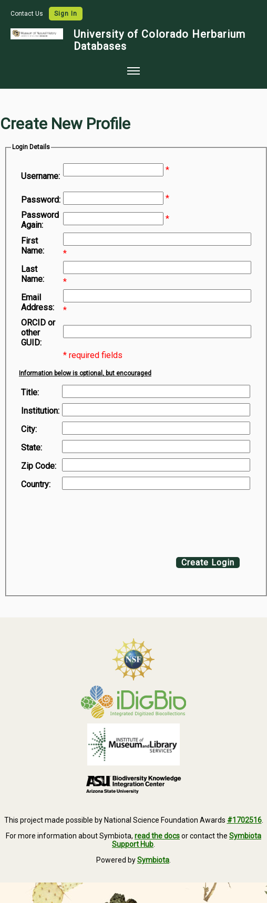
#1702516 (244, 820)
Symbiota (153, 860)
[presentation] (106, 520)
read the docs (157, 836)
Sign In (65, 13)
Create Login (207, 563)
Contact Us (28, 13)
